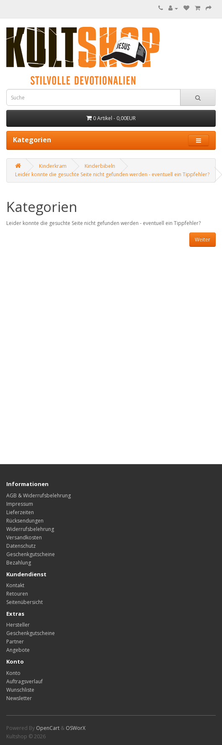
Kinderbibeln (100, 166)
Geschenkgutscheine (30, 554)
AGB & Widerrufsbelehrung (38, 495)
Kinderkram (53, 166)
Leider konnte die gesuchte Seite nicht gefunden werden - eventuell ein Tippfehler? (112, 174)
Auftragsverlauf (24, 681)
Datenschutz (21, 545)
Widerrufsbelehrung (30, 529)
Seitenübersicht (24, 602)
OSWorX (75, 728)
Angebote (18, 650)
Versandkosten (24, 537)
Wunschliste (20, 689)
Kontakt (15, 585)
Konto (13, 673)
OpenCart (47, 728)
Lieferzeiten (20, 512)
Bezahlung (18, 562)
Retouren (17, 593)
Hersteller (18, 624)
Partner (15, 641)
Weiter (202, 239)
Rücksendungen (25, 520)
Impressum (19, 503)
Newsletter (19, 698)
